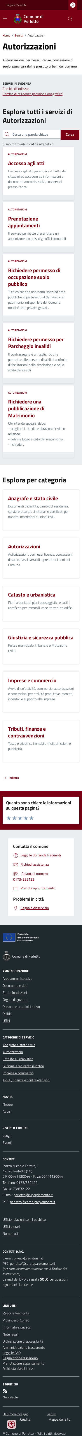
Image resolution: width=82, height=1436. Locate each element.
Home (6, 35)
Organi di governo (15, 999)
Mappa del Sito (59, 1419)
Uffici (6, 1020)
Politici (7, 1013)
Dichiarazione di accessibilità (23, 1341)
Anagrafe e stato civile (19, 1044)
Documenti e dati (15, 985)
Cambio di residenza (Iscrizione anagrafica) (33, 94)
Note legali (10, 1334)
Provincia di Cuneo (16, 1320)
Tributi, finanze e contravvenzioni (26, 1080)
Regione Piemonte (16, 5)
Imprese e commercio (18, 1073)
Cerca (70, 134)
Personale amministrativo (21, 1006)
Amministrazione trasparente (24, 1347)
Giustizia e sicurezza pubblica (23, 1066)
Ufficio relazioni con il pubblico (24, 1219)
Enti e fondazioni (15, 992)
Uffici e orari (11, 1226)
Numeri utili (11, 1233)
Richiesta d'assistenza (19, 1368)
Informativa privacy (17, 1327)
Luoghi (7, 1135)
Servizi (19, 35)
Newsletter (11, 1397)
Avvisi (7, 1111)
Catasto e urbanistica (18, 1059)
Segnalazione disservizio (20, 1358)
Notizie (8, 1104)
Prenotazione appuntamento (23, 1363)
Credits (25, 1419)
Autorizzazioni (17, 154)
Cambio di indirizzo (16, 88)
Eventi (7, 1142)
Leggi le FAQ (12, 1352)
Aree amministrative (17, 978)
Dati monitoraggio (15, 1414)
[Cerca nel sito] (68, 19)
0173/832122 (26, 1182)
